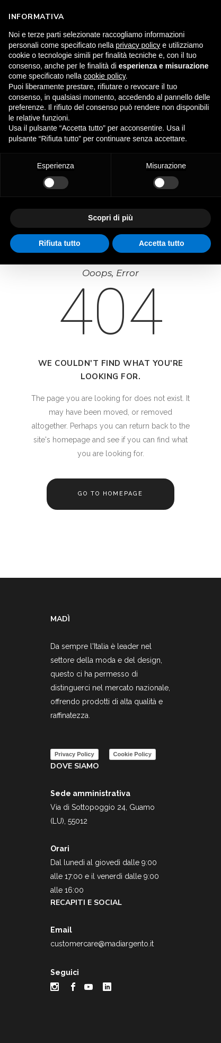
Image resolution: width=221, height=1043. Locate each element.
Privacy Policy (74, 754)
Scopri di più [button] (110, 217)
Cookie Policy (132, 754)
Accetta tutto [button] (161, 243)
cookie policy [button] (105, 76)
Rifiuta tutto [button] (60, 243)
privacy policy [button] (138, 45)
